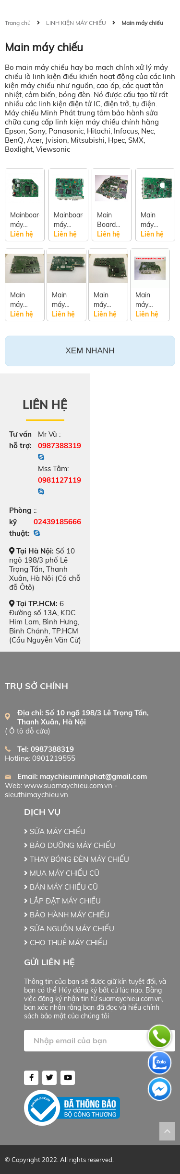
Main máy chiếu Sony (18, 300)
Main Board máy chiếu (106, 220)
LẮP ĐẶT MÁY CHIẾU (62, 900)
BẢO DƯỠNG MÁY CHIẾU (69, 845)
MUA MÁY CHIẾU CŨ (61, 873)
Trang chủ (18, 22)
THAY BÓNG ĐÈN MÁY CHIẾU (76, 859)
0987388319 (59, 445)
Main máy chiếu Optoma (147, 300)
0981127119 (59, 480)
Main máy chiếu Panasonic (155, 220)
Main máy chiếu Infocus (63, 300)
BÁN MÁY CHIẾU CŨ (61, 887)
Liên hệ (45, 404)
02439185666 (57, 521)
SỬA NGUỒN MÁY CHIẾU (69, 928)
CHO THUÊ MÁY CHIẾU (66, 942)
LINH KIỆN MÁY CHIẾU (76, 22)
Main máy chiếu (142, 22)
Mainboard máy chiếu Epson (68, 220)
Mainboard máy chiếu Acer (24, 220)
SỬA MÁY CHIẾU (54, 831)
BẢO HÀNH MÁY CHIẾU (66, 914)
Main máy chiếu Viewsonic (108, 300)
